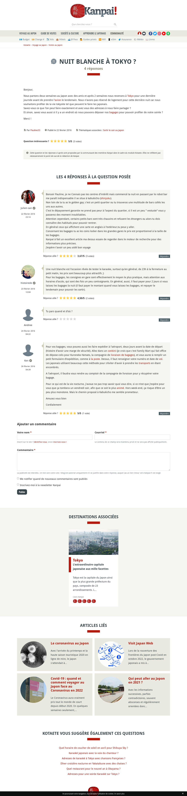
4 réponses (93, 68)
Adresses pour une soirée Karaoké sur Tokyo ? (93, 774)
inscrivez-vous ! (60, 442)
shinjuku (106, 198)
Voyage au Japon (27, 33)
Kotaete (27, 45)
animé (120, 388)
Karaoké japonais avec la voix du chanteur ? (93, 753)
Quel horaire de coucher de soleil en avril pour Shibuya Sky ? (93, 747)
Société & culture (70, 33)
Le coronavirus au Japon (70, 643)
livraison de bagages (122, 355)
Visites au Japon (55, 45)
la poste (95, 359)
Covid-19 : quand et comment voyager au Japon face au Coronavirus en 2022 (67, 684)
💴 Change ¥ (38, 39)
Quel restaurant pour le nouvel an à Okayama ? (93, 768)
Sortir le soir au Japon (113, 130)
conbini (112, 350)
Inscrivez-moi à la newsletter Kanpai (40, 485)
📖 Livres (150, 39)
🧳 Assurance (125, 39)
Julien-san (26, 208)
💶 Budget (24, 39)
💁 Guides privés (88, 39)
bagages (114, 112)
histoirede (26, 283)
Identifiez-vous (40, 442)
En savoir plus (119, 794)
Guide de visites (48, 33)
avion (58, 100)
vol (160, 359)
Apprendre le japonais (94, 33)
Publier (22, 492)
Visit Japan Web (140, 643)
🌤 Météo (138, 39)
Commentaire (26, 450)
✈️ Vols (50, 39)
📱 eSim (112, 39)
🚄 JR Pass (73, 39)
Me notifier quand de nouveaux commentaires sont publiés (53, 479)
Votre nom (24, 432)
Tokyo (130, 95)
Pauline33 (35, 130)
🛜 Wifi (102, 39)
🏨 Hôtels (60, 39)
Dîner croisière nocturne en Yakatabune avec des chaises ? (93, 763)
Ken (26, 360)
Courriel (101, 432)
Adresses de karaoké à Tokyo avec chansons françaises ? (93, 758)
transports (144, 363)
